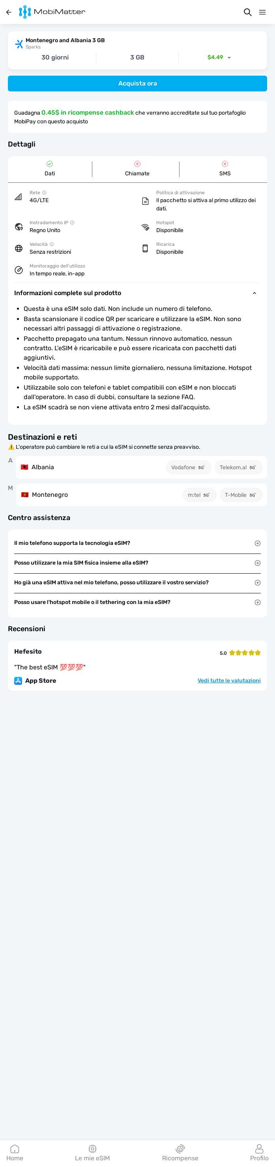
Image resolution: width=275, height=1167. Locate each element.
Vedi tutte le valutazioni (229, 681)
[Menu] (262, 12)
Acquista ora (137, 83)
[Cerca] (248, 12)
